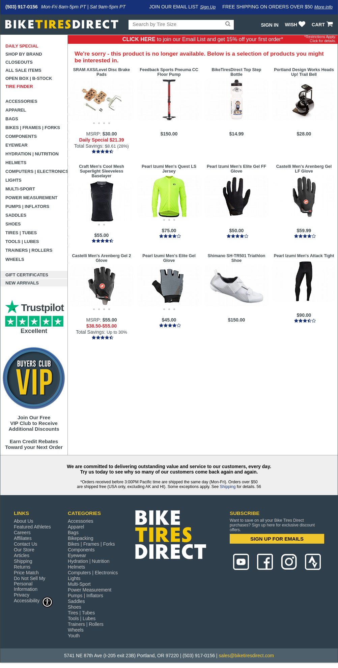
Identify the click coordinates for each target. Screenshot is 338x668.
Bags (11, 118)
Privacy (21, 595)
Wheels (14, 259)
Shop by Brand (23, 54)
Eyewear (16, 145)
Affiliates (23, 538)
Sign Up (208, 6)
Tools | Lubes (22, 241)
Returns (22, 567)
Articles (21, 555)
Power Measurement (31, 197)
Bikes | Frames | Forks (32, 127)
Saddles (15, 215)
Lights (13, 180)
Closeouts (19, 62)
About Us (23, 521)
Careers (22, 532)
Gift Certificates (26, 274)
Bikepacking (80, 538)
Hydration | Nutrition (32, 153)
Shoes (13, 223)
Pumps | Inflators (27, 206)
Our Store (24, 549)
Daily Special (21, 46)
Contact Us (25, 544)
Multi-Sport (20, 188)
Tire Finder (19, 86)
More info (323, 6)
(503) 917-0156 (21, 6)
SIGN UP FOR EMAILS (277, 539)
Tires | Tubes (21, 232)
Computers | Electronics (36, 171)
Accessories (21, 101)
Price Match (26, 572)
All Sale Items (23, 70)
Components (21, 136)
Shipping (228, 486)
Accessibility (33, 600)
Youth (74, 635)
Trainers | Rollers (28, 250)
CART (323, 24)
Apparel (15, 110)
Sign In (269, 25)
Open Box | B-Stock (28, 78)
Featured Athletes (32, 526)
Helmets (15, 162)
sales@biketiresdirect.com (246, 655)
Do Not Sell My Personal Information (29, 584)
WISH (296, 24)
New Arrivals (22, 282)
